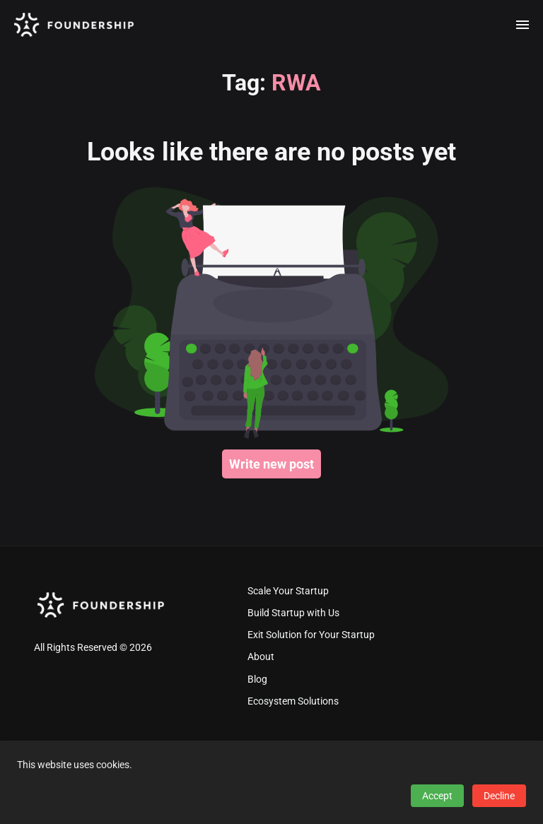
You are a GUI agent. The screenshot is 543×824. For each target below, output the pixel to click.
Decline (499, 795)
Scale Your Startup (288, 591)
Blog (257, 679)
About (260, 657)
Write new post (271, 464)
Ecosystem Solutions (293, 701)
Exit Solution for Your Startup (311, 635)
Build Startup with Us (293, 613)
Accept (437, 795)
